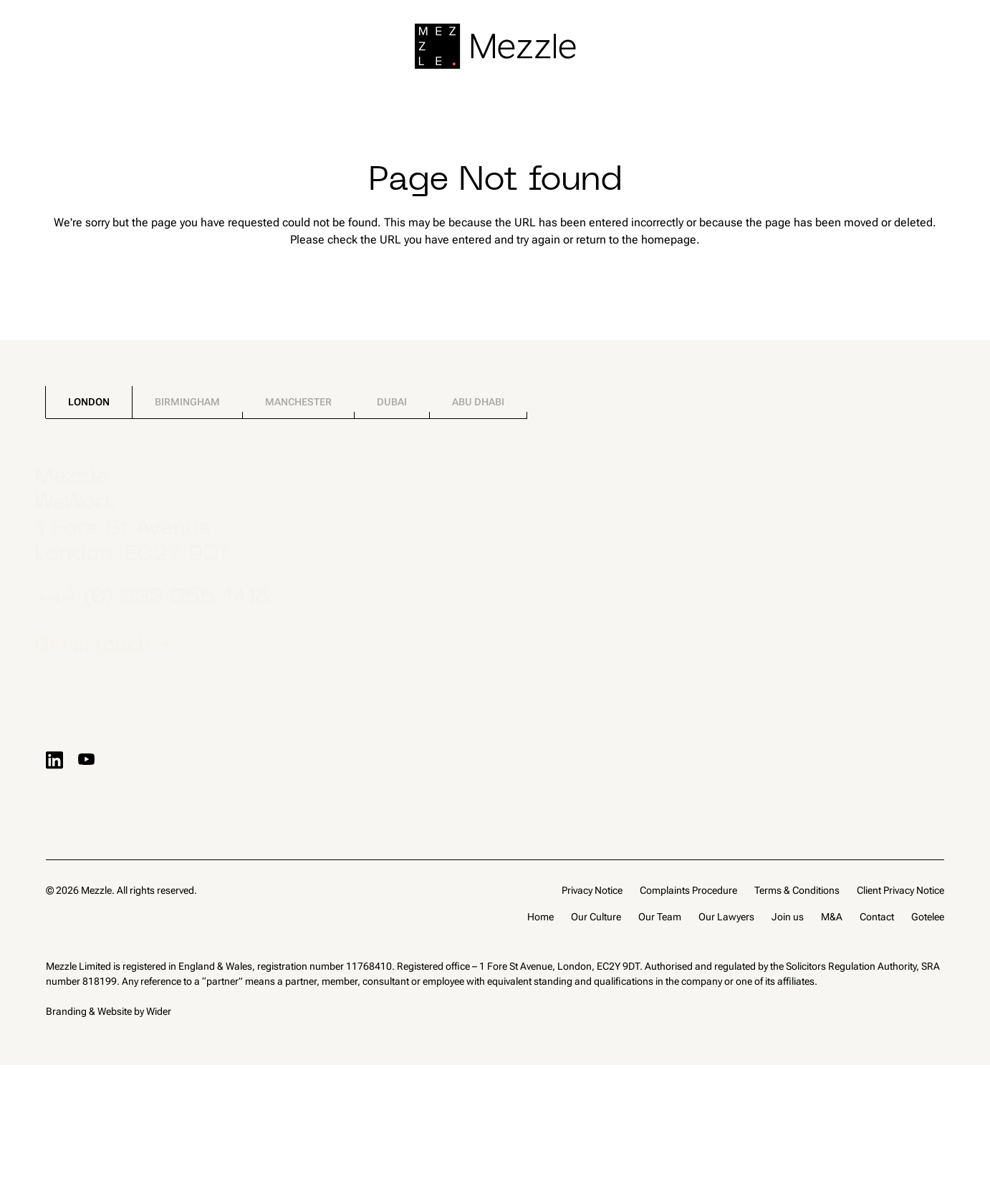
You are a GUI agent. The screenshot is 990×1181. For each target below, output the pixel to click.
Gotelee (927, 916)
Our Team (659, 916)
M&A (831, 916)
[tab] (89, 402)
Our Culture (596, 916)
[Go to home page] (495, 46)
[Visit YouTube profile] (86, 759)
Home (540, 916)
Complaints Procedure (688, 890)
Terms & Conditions (797, 890)
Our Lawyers (726, 916)
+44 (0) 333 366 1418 (163, 597)
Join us (788, 916)
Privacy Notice (592, 890)
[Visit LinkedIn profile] (54, 759)
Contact (877, 916)
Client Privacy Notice (900, 890)
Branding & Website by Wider (108, 1011)
